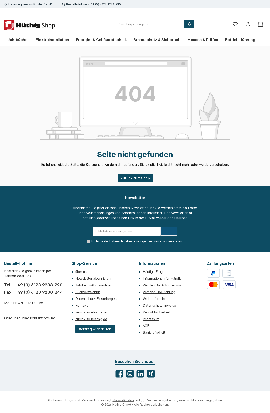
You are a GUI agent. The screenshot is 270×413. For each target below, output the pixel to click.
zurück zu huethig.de (91, 319)
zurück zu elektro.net (91, 312)
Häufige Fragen (154, 272)
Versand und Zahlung (159, 292)
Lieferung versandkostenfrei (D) (31, 4)
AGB (146, 326)
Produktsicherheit (156, 312)
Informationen (152, 263)
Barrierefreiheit (154, 332)
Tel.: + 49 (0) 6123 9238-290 (33, 284)
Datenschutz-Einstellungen (96, 299)
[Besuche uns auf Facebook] (119, 373)
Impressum (151, 319)
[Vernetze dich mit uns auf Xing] (151, 373)
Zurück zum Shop (135, 178)
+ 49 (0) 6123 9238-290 (104, 4)
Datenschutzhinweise (159, 305)
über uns (81, 272)
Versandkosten (123, 400)
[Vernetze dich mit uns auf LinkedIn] (140, 373)
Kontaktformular (42, 318)
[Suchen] (189, 24)
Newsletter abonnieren (93, 278)
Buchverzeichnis (87, 292)
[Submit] (168, 231)
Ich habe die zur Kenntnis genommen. (137, 241)
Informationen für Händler (163, 278)
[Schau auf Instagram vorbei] (130, 373)
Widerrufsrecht (154, 299)
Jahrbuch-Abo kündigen (93, 285)
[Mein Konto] (248, 24)
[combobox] (136, 24)
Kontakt (81, 305)
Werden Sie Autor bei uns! (162, 285)
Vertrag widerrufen (95, 329)
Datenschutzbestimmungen (128, 241)
